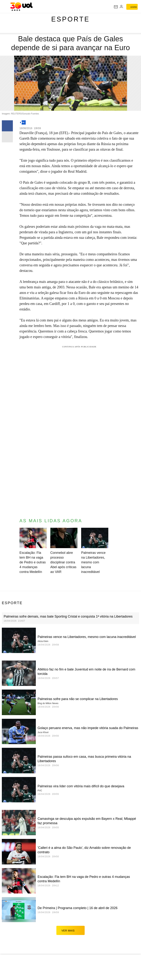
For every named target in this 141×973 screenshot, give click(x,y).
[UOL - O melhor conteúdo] (21, 6)
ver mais (71, 930)
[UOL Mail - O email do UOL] (116, 7)
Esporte (70, 19)
